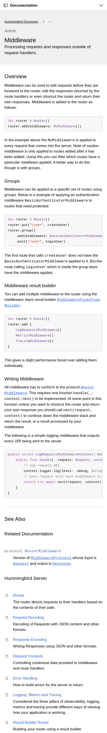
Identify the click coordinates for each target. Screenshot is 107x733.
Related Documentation (28, 533)
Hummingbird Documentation (23, 21)
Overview (15, 76)
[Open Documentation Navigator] (5, 5)
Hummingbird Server (25, 578)
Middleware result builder (30, 285)
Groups (12, 180)
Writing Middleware (24, 378)
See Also (14, 519)
